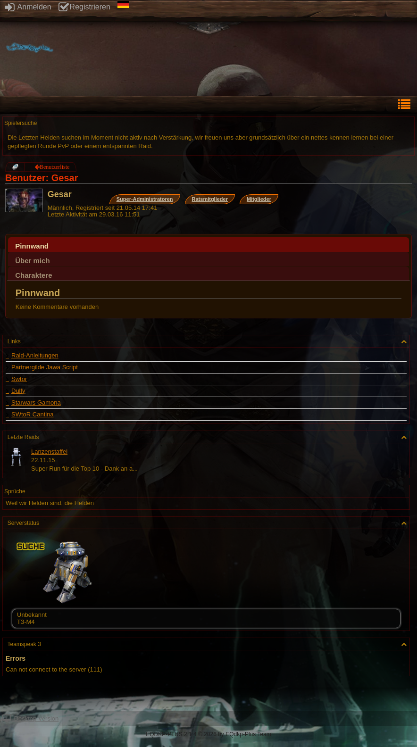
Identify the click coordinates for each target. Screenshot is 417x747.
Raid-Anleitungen (34, 355)
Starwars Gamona (36, 402)
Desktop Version (30, 718)
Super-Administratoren (145, 199)
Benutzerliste (54, 167)
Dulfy (18, 391)
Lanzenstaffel (49, 451)
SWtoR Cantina (32, 414)
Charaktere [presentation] (33, 275)
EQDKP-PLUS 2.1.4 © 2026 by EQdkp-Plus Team (208, 734)
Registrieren (84, 7)
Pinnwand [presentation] (32, 246)
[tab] (208, 244)
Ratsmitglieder (210, 199)
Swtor (19, 379)
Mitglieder (259, 199)
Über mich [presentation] (32, 261)
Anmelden (28, 7)
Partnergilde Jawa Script (44, 367)
